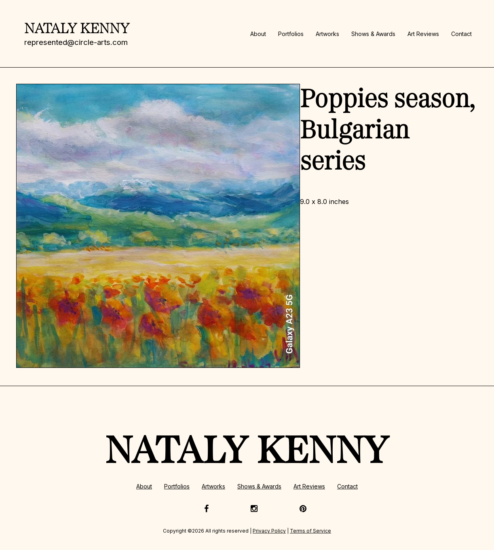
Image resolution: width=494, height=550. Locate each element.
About (258, 33)
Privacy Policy (269, 531)
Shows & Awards (373, 33)
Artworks (327, 33)
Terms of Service (310, 531)
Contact (461, 33)
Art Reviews (423, 33)
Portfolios (291, 33)
